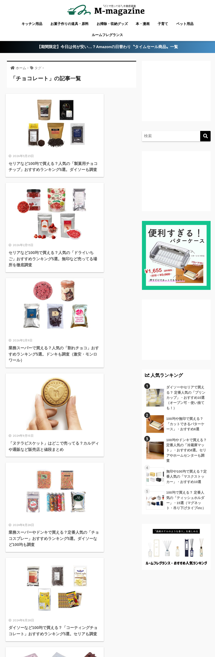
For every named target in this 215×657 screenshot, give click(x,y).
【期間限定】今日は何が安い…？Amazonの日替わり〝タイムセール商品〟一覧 (107, 47)
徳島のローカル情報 (113, 632)
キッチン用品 (32, 24)
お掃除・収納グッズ (112, 24)
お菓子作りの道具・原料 (69, 24)
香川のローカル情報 (42, 632)
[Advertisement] (175, 95)
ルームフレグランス (107, 35)
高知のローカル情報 (149, 632)
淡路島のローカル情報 (187, 632)
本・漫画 (143, 24)
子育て (163, 24)
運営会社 (160, 639)
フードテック (94, 639)
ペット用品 (185, 24)
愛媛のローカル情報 (78, 632)
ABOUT (14, 632)
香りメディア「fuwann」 (129, 639)
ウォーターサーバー (63, 639)
